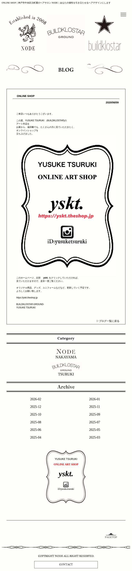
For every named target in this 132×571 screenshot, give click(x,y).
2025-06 (35, 430)
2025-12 (35, 407)
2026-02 (35, 399)
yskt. (45, 277)
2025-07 (94, 422)
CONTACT (66, 564)
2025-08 (35, 422)
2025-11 (94, 407)
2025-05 (94, 430)
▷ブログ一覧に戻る (107, 321)
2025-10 (35, 414)
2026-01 (94, 399)
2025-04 (35, 437)
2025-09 (94, 414)
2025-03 (94, 437)
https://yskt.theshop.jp (27, 297)
